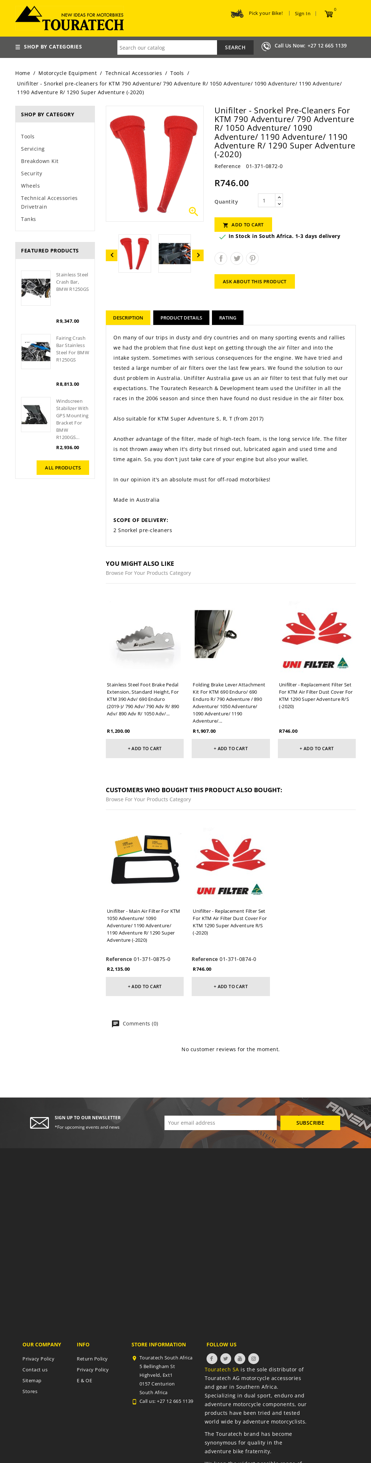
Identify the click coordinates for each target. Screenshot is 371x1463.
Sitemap (32, 1380)
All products (63, 467)
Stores (29, 1391)
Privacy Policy (38, 1358)
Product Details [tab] (181, 317)
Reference (227, 166)
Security (31, 173)
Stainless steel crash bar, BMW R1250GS (72, 281)
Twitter (225, 1358)
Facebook (212, 1358)
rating (227, 317)
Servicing (33, 148)
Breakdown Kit (40, 161)
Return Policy (92, 1358)
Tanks (28, 219)
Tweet (237, 258)
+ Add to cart (145, 748)
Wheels (30, 185)
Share (221, 258)
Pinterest (252, 258)
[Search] (185, 47)
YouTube (239, 1358)
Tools (28, 136)
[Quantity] (266, 200)
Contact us (34, 1369)
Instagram (253, 1358)
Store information (159, 1344)
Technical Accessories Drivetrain (49, 202)
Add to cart (243, 224)
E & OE (84, 1380)
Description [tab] (128, 317)
